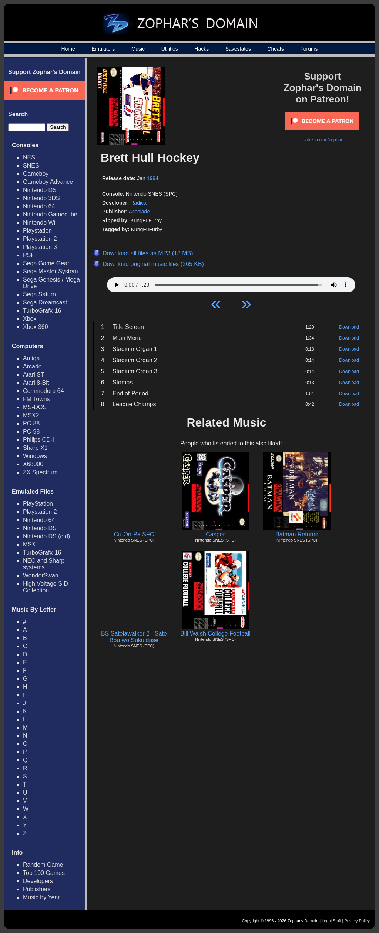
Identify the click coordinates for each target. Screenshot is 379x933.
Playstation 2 (40, 239)
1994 (152, 178)
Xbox (29, 319)
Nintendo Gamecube (50, 214)
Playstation (37, 231)
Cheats (275, 49)
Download (349, 327)
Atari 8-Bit (36, 383)
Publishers (37, 889)
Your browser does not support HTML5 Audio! (231, 283)
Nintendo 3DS (41, 198)
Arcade (32, 366)
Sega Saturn (39, 294)
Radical (139, 203)
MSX (29, 544)
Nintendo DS (40, 190)
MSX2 (31, 415)
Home (68, 49)
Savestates (238, 49)
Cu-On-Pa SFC (134, 534)
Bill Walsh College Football (215, 633)
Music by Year (41, 897)
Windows (35, 456)
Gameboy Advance (48, 182)
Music (138, 49)
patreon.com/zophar (322, 139)
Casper (215, 534)
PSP (29, 255)
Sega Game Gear (46, 263)
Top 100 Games (44, 873)
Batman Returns (296, 534)
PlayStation (38, 504)
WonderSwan (40, 575)
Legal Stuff (331, 921)
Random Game (43, 865)
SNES (31, 165)
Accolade (139, 212)
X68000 (33, 464)
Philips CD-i (38, 440)
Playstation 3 (40, 247)
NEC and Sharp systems (43, 564)
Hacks (201, 49)
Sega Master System (50, 271)
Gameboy (35, 174)
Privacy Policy (357, 921)
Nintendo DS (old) (46, 536)
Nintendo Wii (40, 222)
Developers (38, 881)
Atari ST (33, 374)
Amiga (31, 358)
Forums (309, 49)
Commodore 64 (43, 391)
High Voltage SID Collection (45, 586)
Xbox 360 (35, 327)
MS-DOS (35, 407)
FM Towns (36, 399)
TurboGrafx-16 (42, 310)
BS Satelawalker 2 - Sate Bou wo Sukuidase (134, 636)
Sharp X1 (35, 448)
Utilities (169, 49)
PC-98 (31, 431)
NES (29, 157)
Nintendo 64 (39, 206)
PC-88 (31, 423)
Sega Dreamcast (45, 302)
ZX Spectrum (40, 472)
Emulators (103, 49)
